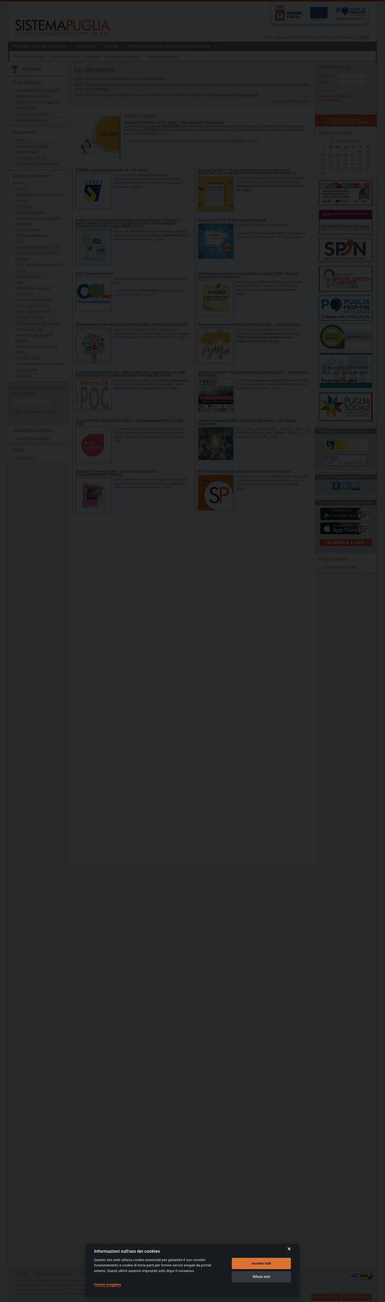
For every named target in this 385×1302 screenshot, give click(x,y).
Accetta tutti (261, 1263)
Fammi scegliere (107, 1284)
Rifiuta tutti (261, 1277)
